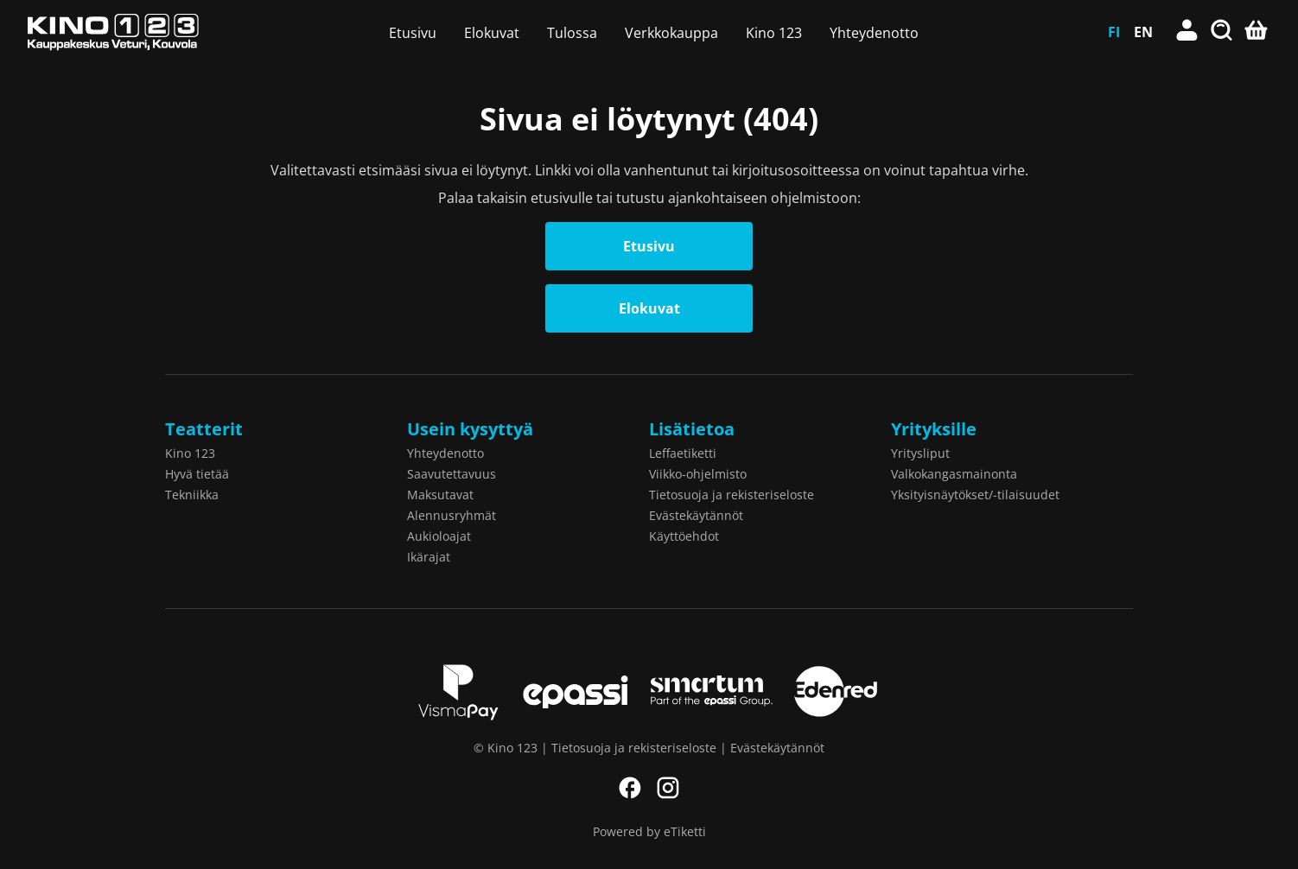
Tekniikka (192, 494)
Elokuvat (491, 32)
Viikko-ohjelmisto (698, 474)
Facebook (630, 788)
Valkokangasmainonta (954, 474)
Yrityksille (934, 429)
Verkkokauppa (671, 32)
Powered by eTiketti (649, 831)
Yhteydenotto (874, 32)
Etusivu (412, 32)
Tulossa (572, 32)
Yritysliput (920, 453)
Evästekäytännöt (696, 515)
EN (1143, 31)
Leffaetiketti (682, 453)
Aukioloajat (439, 536)
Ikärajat (428, 557)
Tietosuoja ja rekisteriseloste (731, 494)
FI (1114, 31)
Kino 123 (774, 32)
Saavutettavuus (451, 474)
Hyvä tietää (197, 474)
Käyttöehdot (684, 536)
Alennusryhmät (451, 515)
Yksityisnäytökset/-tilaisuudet (975, 494)
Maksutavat (440, 494)
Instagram (668, 788)
